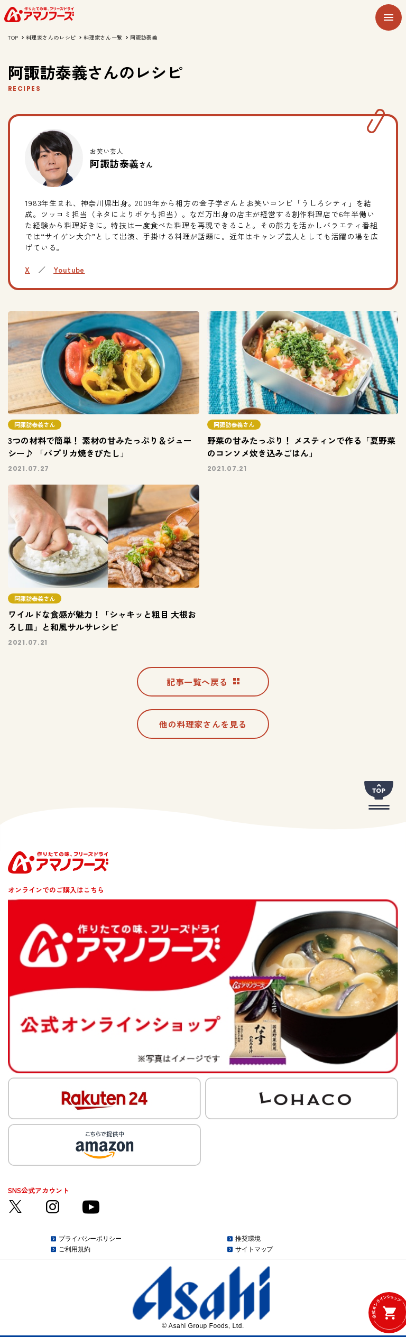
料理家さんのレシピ (51, 37)
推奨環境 (248, 1238)
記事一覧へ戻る (203, 681)
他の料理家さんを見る (203, 724)
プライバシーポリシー (90, 1238)
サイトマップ (254, 1249)
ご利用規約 (74, 1249)
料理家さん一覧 (103, 37)
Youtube (69, 269)
